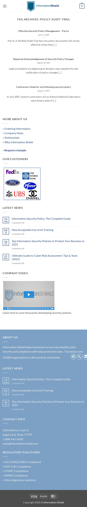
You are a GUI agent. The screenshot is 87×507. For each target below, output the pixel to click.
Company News (13, 133)
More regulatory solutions (20, 480)
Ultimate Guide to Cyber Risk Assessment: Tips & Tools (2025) (45, 257)
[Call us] (80, 357)
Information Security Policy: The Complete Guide (41, 218)
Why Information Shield (18, 142)
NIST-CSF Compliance (17, 466)
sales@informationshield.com (20, 443)
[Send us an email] (73, 357)
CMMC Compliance (16, 470)
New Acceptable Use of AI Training (32, 229)
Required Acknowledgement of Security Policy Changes (43, 59)
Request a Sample (15, 150)
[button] (5, 6)
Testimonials (11, 137)
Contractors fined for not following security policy (43, 87)
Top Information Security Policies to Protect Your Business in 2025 (48, 242)
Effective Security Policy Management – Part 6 (43, 31)
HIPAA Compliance (16, 475)
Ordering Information (17, 128)
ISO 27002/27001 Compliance (22, 462)
